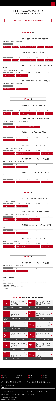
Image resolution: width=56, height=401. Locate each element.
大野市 (14, 282)
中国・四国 (25, 290)
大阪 (37, 381)
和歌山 (44, 381)
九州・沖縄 (30, 290)
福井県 (14, 286)
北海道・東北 (5, 290)
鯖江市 (21, 282)
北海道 (7, 381)
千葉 (15, 382)
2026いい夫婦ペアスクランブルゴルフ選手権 (35, 212)
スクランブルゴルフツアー (28, 390)
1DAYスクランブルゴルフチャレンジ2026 (35, 198)
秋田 (15, 381)
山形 (18, 381)
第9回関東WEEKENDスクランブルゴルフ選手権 (36, 225)
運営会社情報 (3, 394)
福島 (20, 381)
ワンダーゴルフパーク (30, 391)
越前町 (46, 282)
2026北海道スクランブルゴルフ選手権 (33, 105)
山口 (41, 382)
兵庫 (39, 381)
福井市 (4, 282)
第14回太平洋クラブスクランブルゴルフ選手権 (36, 263)
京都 (35, 381)
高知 (50, 382)
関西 (21, 290)
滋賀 (33, 381)
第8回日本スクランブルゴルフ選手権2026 (34, 132)
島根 (35, 382)
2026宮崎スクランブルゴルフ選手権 (33, 52)
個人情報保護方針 (17, 394)
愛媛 (47, 382)
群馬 (11, 382)
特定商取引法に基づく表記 (10, 394)
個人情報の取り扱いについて (25, 394)
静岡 (9, 385)
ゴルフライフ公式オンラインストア (8, 391)
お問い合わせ (45, 377)
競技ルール (17, 377)
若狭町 (11, 283)
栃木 (9, 382)
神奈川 (20, 382)
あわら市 (25, 282)
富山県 (8, 286)
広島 (39, 382)
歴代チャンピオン (5, 377)
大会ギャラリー (45, 375)
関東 (9, 290)
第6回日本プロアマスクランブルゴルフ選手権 (36, 81)
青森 (9, 381)
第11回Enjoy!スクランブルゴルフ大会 (33, 145)
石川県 (11, 286)
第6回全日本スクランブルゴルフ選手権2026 (35, 39)
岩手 (11, 381)
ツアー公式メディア (19, 375)
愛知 (11, 385)
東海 (18, 290)
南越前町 (43, 282)
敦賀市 (8, 282)
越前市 (28, 282)
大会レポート (31, 375)
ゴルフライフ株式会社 (6, 390)
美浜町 (50, 282)
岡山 (37, 382)
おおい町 (8, 283)
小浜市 (11, 282)
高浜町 (4, 283)
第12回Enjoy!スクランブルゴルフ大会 (33, 238)
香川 (45, 382)
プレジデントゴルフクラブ (44, 390)
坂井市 (32, 282)
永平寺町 (35, 282)
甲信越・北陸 (14, 290)
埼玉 (13, 382)
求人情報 (32, 394)
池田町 (39, 282)
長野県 (21, 286)
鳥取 (33, 382)
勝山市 (18, 282)
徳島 (43, 382)
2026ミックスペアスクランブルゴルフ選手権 (35, 119)
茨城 (6, 382)
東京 (17, 382)
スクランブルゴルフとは (16, 390)
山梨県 (18, 286)
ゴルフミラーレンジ (20, 391)
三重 (13, 385)
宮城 (13, 381)
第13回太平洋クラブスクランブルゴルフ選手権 (36, 159)
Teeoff (36, 390)
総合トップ (4, 375)
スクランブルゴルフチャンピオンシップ (42, 391)
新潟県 (4, 286)
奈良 (41, 381)
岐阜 (6, 385)
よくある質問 (31, 377)
